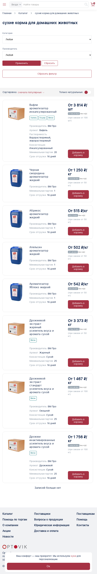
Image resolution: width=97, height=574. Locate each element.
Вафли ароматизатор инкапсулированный (41, 108)
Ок (48, 566)
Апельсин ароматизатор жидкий (38, 251)
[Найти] (85, 4)
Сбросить (49, 63)
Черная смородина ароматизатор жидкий (38, 175)
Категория (7, 33)
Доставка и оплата (46, 530)
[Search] (49, 4)
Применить (21, 63)
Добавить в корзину (78, 153)
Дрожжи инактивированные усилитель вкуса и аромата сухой (41, 441)
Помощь (82, 519)
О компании (10, 525)
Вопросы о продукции (48, 519)
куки (73, 556)
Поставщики (42, 513)
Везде (16, 4)
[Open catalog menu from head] (4, 5)
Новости (7, 536)
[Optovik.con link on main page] (14, 547)
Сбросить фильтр (47, 73)
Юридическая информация (51, 525)
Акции (6, 530)
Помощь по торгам (14, 519)
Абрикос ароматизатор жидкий (38, 214)
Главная (6, 13)
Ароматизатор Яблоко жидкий (39, 285)
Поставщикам (86, 513)
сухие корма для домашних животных (57, 13)
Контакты (83, 525)
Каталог (23, 13)
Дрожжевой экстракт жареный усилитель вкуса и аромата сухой (41, 327)
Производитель (9, 49)
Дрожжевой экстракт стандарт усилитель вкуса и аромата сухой (41, 385)
